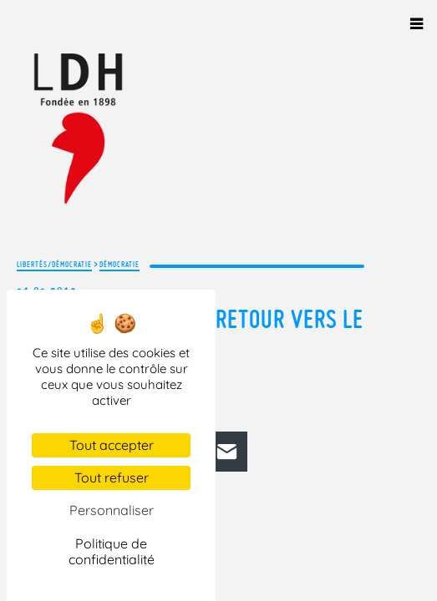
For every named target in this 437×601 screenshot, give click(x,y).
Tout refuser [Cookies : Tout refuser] (111, 477)
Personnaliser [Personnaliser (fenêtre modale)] (111, 510)
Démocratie (119, 264)
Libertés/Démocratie (54, 264)
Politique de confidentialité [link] (112, 551)
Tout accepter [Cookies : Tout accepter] (111, 445)
